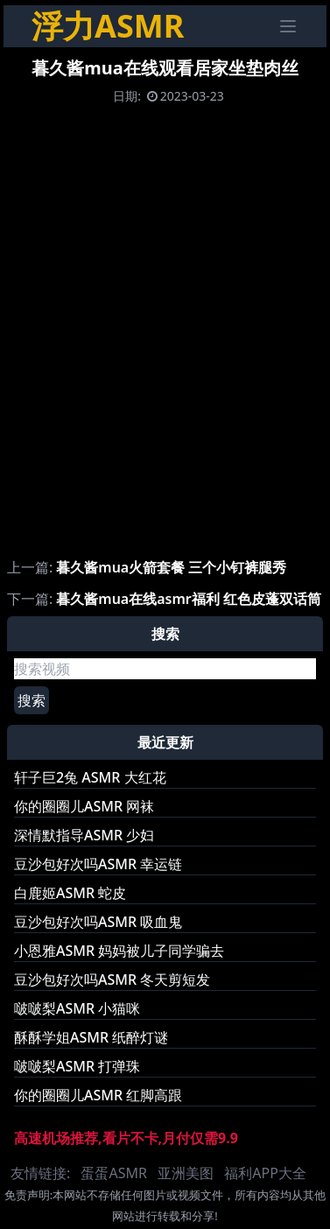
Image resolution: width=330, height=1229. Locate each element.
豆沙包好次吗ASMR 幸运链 (98, 864)
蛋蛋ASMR (113, 1173)
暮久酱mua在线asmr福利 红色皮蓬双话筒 (188, 598)
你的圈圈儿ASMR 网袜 (84, 806)
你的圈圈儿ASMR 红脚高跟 (98, 1095)
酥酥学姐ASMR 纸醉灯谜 (91, 1037)
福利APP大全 (265, 1173)
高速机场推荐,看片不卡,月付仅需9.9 (126, 1138)
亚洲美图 (186, 1173)
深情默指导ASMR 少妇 (84, 835)
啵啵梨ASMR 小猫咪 (77, 1008)
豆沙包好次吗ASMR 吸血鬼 (98, 921)
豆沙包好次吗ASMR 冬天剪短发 (112, 979)
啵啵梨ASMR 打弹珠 (77, 1066)
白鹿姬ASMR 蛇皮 (70, 892)
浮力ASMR (108, 25)
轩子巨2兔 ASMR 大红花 (90, 777)
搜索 (32, 700)
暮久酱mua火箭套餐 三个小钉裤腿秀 (171, 567)
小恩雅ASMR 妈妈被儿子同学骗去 (119, 950)
